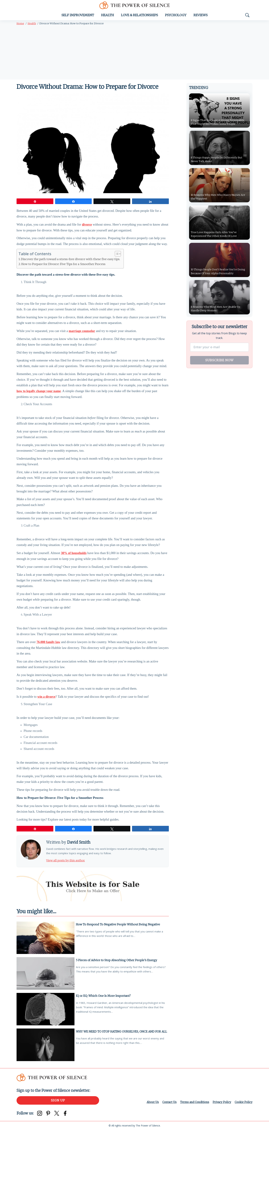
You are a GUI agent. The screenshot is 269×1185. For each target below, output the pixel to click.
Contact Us (166, 1157)
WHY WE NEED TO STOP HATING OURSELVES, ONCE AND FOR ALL (119, 1087)
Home (20, 25)
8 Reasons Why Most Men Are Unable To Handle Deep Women (218, 312)
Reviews (200, 17)
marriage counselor (82, 341)
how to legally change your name (39, 407)
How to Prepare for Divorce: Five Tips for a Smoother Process (63, 270)
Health (107, 17)
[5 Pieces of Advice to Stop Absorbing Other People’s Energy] (45, 1027)
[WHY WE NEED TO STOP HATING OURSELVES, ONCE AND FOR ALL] (45, 1099)
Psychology (175, 17)
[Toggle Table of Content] (116, 260)
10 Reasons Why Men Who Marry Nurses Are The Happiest (219, 199)
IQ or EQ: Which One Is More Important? (104, 1049)
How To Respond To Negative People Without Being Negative (119, 976)
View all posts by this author (68, 912)
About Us (149, 1157)
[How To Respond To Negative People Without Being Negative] (45, 991)
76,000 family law (48, 679)
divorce (87, 228)
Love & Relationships (139, 17)
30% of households (73, 583)
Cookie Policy (243, 1157)
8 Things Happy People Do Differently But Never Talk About (219, 161)
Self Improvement (77, 17)
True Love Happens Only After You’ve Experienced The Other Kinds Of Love (217, 237)
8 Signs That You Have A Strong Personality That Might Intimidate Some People (218, 122)
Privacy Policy (220, 1157)
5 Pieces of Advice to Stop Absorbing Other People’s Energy (117, 1013)
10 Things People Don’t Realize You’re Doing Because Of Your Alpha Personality (219, 275)
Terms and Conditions (192, 1157)
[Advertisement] (134, 55)
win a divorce (46, 739)
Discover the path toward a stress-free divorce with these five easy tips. (70, 265)
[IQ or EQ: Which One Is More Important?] (45, 1063)
